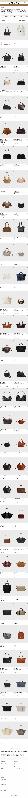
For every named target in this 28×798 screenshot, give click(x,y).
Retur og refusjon (17, 765)
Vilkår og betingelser (17, 768)
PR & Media (3, 768)
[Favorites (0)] (25, 3)
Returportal (16, 766)
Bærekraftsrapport (4, 770)
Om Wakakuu (3, 761)
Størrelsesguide (3, 771)
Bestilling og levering (17, 763)
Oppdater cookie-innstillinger (19, 770)
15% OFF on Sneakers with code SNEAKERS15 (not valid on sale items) (14, 5)
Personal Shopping (4, 765)
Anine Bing (2, 777)
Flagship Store (3, 763)
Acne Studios (3, 775)
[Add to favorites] (13, 23)
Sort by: (23, 20)
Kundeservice (16, 761)
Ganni (2, 782)
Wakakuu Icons (3, 784)
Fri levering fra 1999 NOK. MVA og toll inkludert (14, 0)
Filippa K (2, 781)
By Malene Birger (3, 779)
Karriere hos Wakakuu (4, 766)
